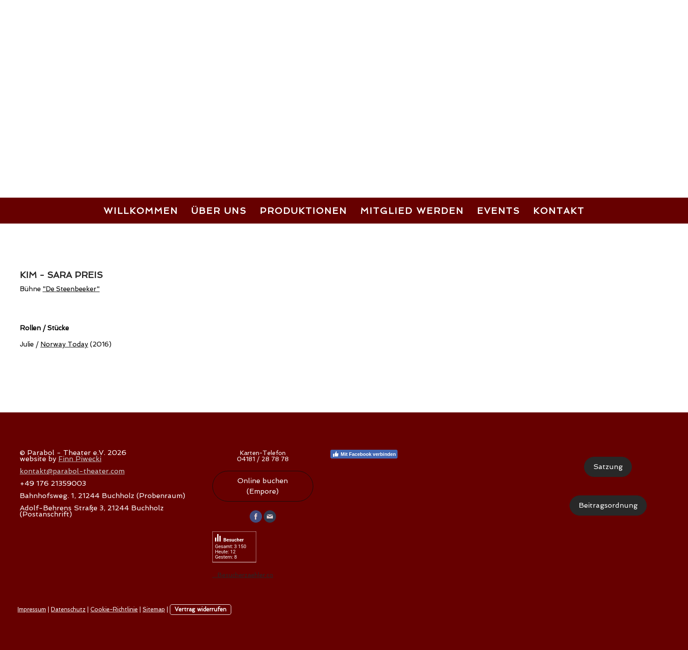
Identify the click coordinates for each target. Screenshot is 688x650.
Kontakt (558, 211)
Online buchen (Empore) (262, 486)
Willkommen (141, 211)
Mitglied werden (412, 211)
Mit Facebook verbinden (364, 454)
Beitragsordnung (608, 505)
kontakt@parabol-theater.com (72, 471)
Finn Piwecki (79, 459)
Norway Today (64, 344)
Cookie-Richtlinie (114, 609)
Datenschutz (68, 609)
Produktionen (303, 211)
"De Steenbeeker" (71, 289)
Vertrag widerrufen (200, 609)
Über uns (219, 211)
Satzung (608, 466)
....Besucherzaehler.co (242, 574)
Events (498, 211)
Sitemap (154, 609)
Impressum (32, 609)
